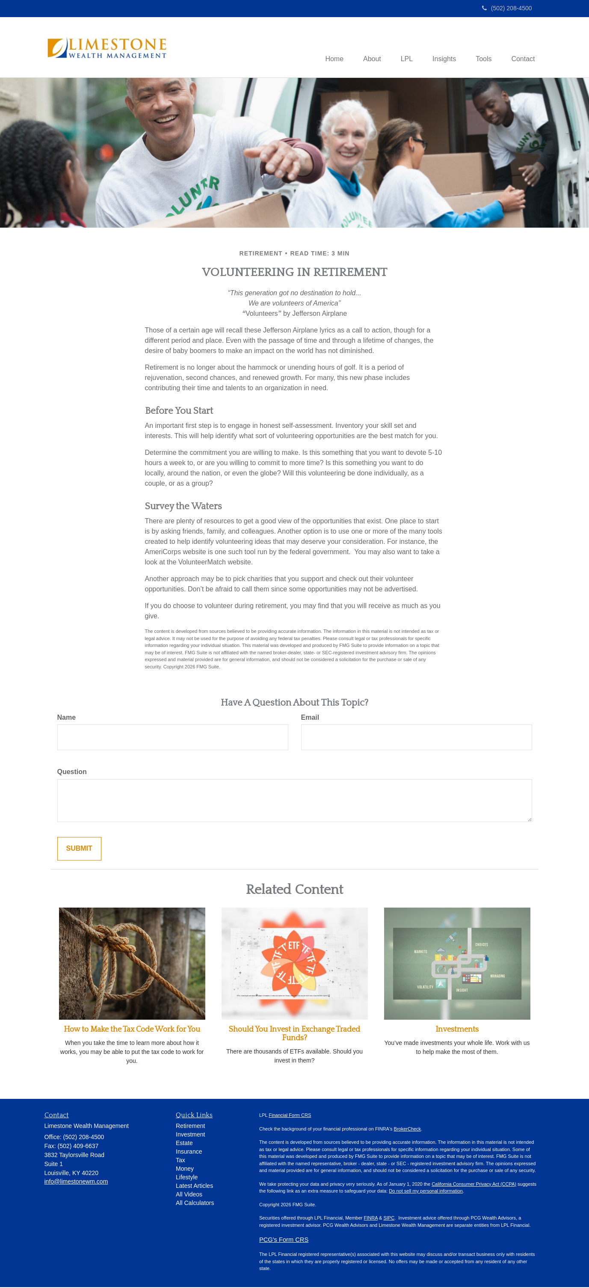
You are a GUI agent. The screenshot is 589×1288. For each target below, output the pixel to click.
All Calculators (195, 1203)
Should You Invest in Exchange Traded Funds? (294, 1034)
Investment (190, 1135)
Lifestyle (187, 1178)
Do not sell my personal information (425, 1191)
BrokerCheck (407, 1129)
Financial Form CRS (290, 1116)
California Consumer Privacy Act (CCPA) (474, 1184)
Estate (184, 1143)
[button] (364, 48)
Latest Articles (194, 1186)
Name (66, 718)
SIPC (388, 1218)
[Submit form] (79, 849)
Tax (180, 1160)
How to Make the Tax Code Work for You (132, 1030)
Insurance (189, 1152)
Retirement (190, 1126)
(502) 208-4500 (507, 8)
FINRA (371, 1218)
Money (185, 1169)
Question (72, 772)
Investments (457, 1030)
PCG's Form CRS (283, 1240)
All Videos (189, 1195)
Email (310, 718)
